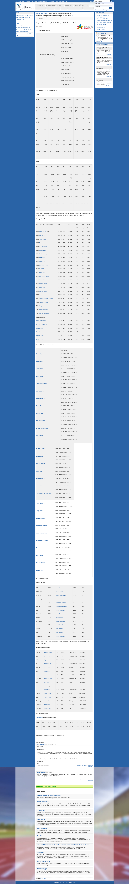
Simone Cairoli (40, 335)
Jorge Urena (42, 306)
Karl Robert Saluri (44, 276)
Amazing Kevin (20, 19)
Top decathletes (101, 17)
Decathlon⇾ (40, 5)
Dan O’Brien (47, 671)
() (72, 15)
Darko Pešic (39, 339)
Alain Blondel (59, 628)
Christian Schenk (60, 599)
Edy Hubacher (47, 660)
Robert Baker (47, 693)
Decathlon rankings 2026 (103, 15)
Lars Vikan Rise (60, 625)
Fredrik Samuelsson (44, 269)
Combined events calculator (104, 22)
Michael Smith (47, 708)
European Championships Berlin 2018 (49, 795)
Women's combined (75, 8)
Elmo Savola (39, 332)
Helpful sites (51, 1)
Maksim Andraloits (44, 313)
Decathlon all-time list (103, 18)
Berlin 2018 (43, 878)
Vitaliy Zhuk (42, 272)
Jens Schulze (40, 744)
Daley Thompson (60, 588)
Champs (77, 5)
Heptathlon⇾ (40, 8)
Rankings (60, 5)
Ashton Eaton (47, 656)
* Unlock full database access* (39, 1)
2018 (17, 13)
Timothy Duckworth (41, 383)
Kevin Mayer (42, 231)
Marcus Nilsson (43, 283)
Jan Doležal (42, 295)
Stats (57, 8)
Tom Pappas (47, 704)
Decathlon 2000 (40, 13)
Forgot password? (99, 10)
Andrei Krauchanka (61, 602)
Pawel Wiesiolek (43, 309)
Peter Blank (47, 689)
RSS (99, 29)
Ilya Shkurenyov (43, 265)
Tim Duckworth (43, 246)
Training (102, 29)
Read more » (100, 41)
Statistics (69, 5)
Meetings (85, 5)
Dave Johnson (47, 697)
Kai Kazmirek (42, 250)
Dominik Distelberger (41, 324)
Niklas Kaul (42, 261)
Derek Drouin (47, 663)
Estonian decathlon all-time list (105, 20)
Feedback (27, 1)
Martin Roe (42, 257)
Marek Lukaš (39, 328)
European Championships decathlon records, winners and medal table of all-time (63, 845)
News (45, 13)
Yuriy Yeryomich (43, 302)
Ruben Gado (42, 280)
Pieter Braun (42, 243)
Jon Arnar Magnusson (61, 606)
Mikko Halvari (59, 617)
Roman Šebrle (59, 591)
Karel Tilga (42, 287)
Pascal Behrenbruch (61, 595)
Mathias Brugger (43, 254)
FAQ (23, 1)
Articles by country (102, 24)
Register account (109, 10)
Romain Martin (43, 291)
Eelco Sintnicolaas (41, 320)
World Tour (50, 5)
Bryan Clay (47, 682)
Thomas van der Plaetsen (46, 298)
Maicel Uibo (42, 235)
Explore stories (101, 27)
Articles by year (101, 26)
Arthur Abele (42, 239)
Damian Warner (48, 652)
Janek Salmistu (41, 772)
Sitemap (18, 1)
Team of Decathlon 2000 (61, 1)
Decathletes (88, 8)
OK (111, 1)
